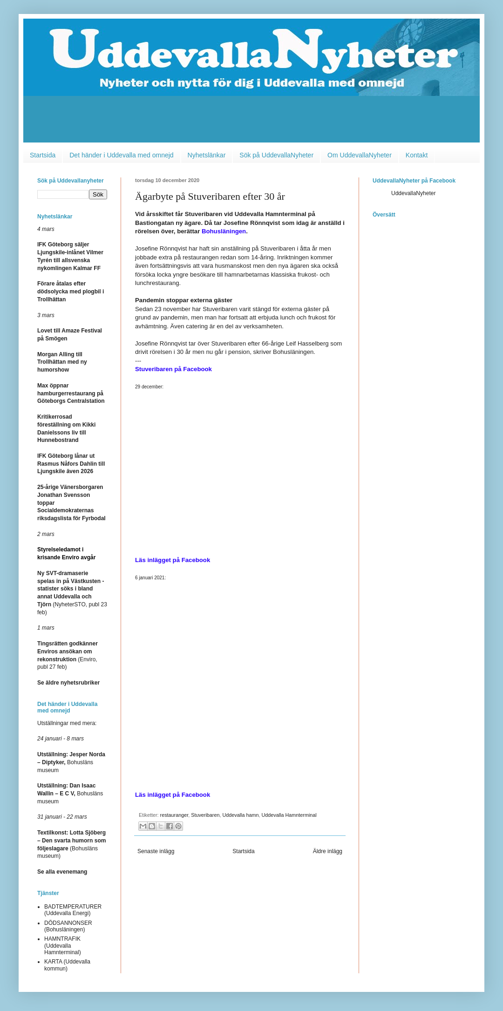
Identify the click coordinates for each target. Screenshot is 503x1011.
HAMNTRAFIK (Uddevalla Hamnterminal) (62, 946)
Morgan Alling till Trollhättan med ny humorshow (62, 362)
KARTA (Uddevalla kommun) (67, 964)
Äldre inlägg (327, 851)
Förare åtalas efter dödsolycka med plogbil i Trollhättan (70, 291)
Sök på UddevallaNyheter (276, 155)
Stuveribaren (205, 815)
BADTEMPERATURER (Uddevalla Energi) (73, 909)
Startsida (42, 155)
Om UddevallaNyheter (359, 155)
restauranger (174, 815)
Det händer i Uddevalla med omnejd (121, 155)
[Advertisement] (251, 121)
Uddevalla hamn (240, 815)
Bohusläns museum (71, 762)
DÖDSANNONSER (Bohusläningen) (68, 926)
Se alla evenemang (62, 872)
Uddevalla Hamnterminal (288, 815)
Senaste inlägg (155, 851)
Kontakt (417, 155)
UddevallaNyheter (413, 193)
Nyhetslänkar (207, 155)
